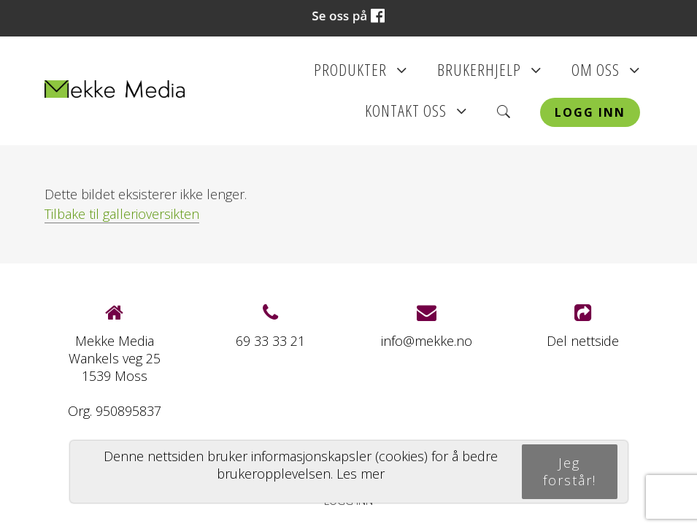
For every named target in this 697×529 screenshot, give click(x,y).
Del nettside (583, 326)
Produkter (360, 74)
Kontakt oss (416, 115)
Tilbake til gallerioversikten (122, 214)
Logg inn (590, 112)
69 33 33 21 (270, 341)
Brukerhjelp (489, 74)
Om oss (605, 74)
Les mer (360, 473)
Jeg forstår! (569, 471)
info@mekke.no (426, 341)
